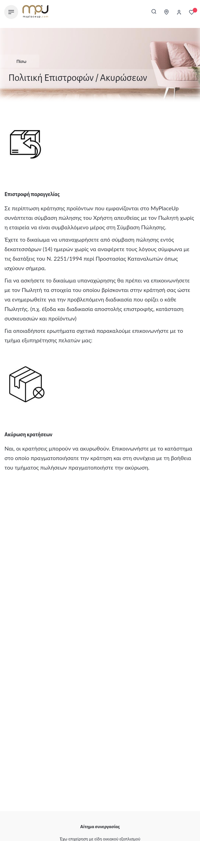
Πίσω (17, 61)
